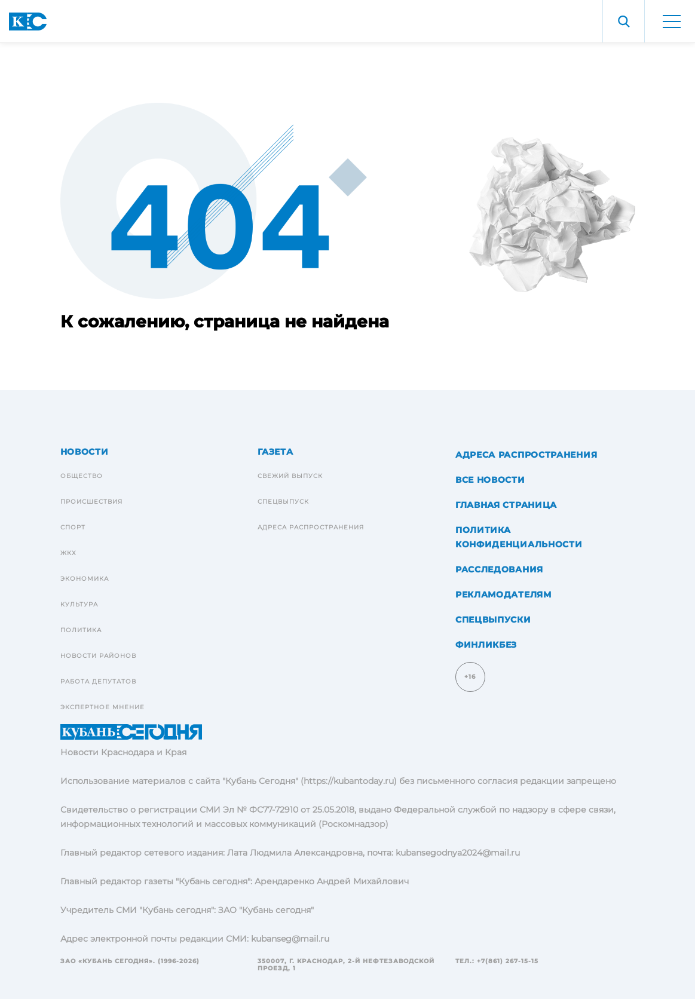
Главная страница (506, 505)
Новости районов (98, 656)
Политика (81, 630)
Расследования (499, 569)
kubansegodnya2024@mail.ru (458, 852)
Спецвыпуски (493, 619)
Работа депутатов (98, 681)
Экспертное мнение (102, 707)
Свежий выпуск (290, 476)
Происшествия (91, 501)
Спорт (72, 527)
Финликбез (486, 644)
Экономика (84, 579)
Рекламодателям (503, 594)
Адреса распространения (311, 527)
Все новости (490, 479)
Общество (81, 476)
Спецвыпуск (283, 501)
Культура (79, 604)
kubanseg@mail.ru (290, 938)
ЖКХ (68, 553)
